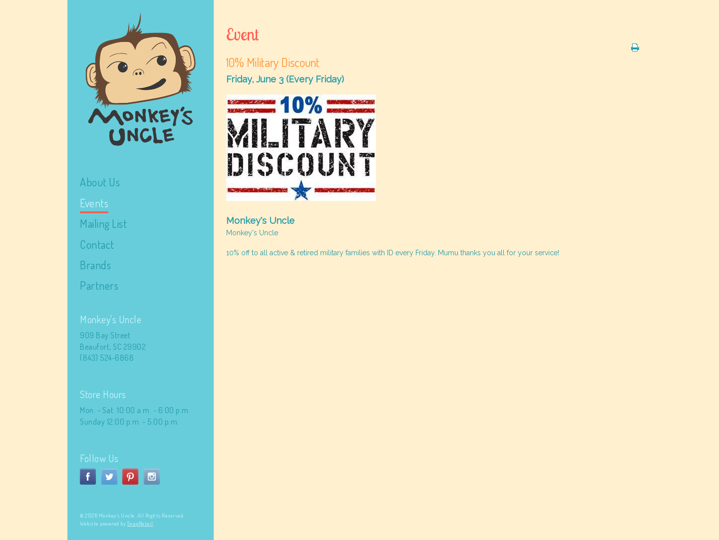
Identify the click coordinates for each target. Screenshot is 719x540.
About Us (100, 182)
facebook (88, 477)
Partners (99, 285)
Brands (95, 265)
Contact (97, 244)
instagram (152, 477)
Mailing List (103, 223)
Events (94, 203)
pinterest (130, 477)
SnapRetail (140, 523)
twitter (109, 477)
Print (635, 47)
